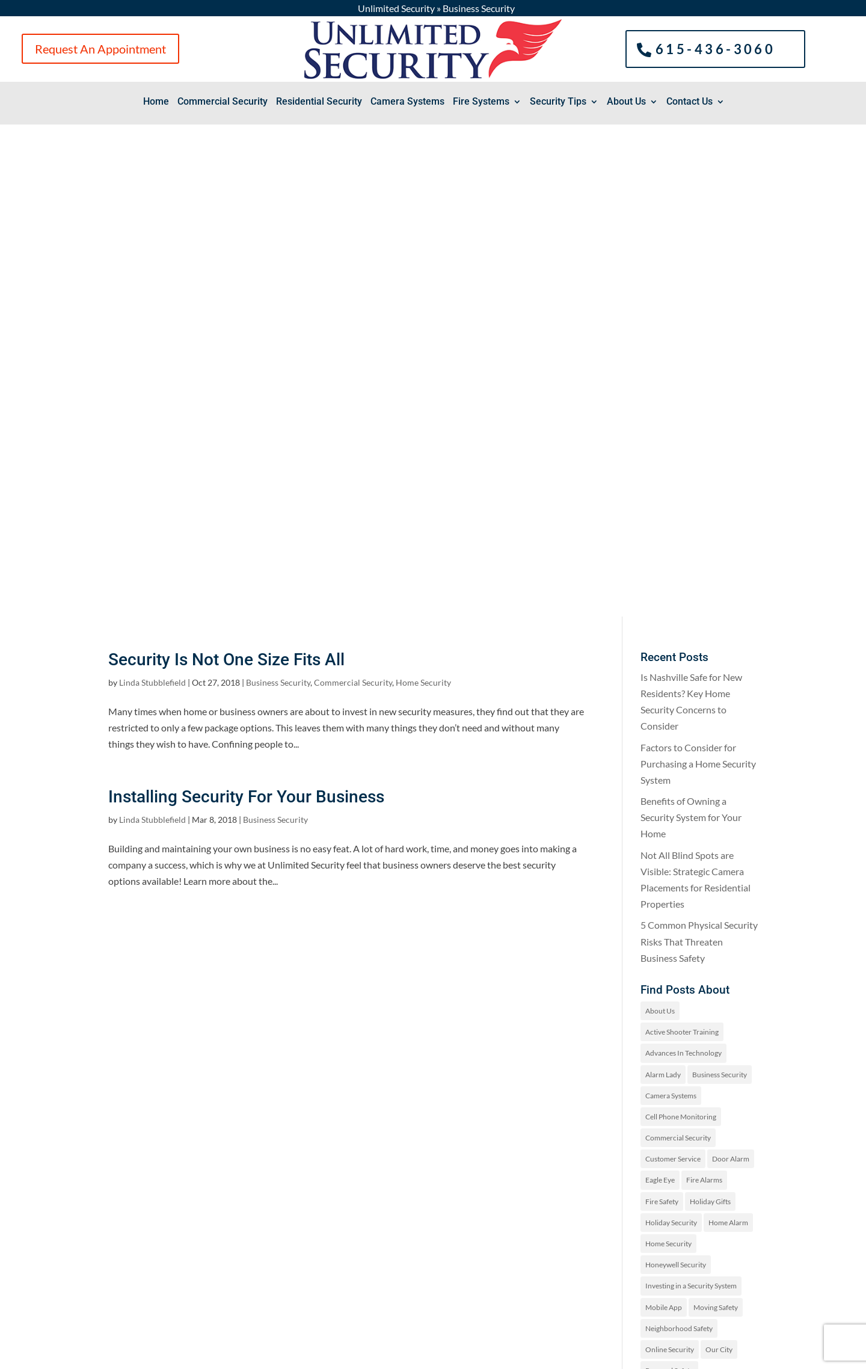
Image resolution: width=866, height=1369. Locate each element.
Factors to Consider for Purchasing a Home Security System (698, 272)
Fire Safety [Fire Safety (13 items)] (661, 709)
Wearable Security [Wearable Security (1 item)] (674, 1005)
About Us (626, 102)
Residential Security (319, 102)
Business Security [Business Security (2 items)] (719, 582)
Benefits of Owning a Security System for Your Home (691, 325)
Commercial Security (222, 102)
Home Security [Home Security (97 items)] (668, 751)
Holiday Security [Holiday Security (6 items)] (671, 730)
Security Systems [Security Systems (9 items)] (671, 942)
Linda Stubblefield (152, 190)
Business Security (278, 190)
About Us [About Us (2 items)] (660, 518)
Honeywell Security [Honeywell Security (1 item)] (675, 772)
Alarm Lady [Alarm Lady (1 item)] (663, 582)
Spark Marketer (341, 1354)
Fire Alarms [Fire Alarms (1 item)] (704, 687)
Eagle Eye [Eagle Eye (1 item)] (660, 687)
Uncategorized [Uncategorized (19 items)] (716, 984)
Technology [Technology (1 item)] (663, 984)
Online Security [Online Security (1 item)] (669, 857)
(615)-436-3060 (185, 1203)
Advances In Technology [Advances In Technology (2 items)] (683, 560)
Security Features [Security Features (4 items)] (672, 921)
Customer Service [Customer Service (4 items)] (673, 666)
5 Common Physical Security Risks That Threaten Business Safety (699, 449)
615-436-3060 (716, 48)
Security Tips (558, 102)
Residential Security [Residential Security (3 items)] (676, 899)
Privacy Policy (399, 1354)
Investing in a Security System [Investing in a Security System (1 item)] (691, 793)
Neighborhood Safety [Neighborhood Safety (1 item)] (679, 836)
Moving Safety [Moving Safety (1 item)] (715, 815)
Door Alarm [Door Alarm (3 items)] (730, 666)
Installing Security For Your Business (246, 305)
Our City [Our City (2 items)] (718, 857)
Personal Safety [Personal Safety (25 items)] (669, 878)
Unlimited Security (396, 8)
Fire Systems (481, 102)
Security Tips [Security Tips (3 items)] (729, 942)
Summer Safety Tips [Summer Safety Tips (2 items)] (676, 963)
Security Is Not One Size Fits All (226, 167)
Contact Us (689, 102)
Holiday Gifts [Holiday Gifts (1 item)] (710, 709)
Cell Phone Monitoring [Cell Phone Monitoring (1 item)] (680, 624)
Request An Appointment (100, 49)
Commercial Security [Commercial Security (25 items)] (678, 645)
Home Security (423, 190)
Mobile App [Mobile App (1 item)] (663, 815)
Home (156, 102)
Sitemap (443, 1354)
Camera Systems (407, 102)
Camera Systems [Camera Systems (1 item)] (670, 603)
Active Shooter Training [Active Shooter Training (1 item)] (682, 539)
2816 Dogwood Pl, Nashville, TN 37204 (189, 1239)
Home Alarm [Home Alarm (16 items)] (728, 730)
